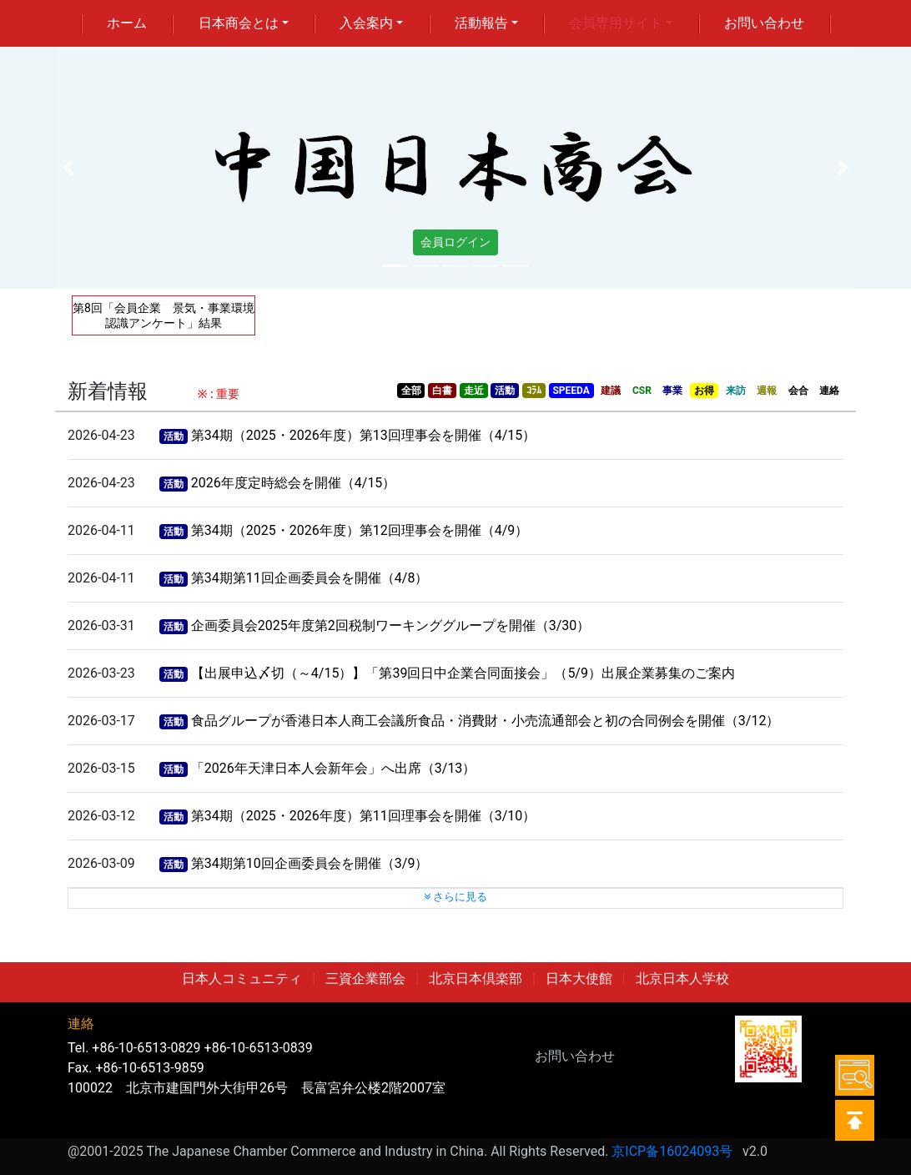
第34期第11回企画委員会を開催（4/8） (310, 578)
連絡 (829, 390)
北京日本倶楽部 (475, 978)
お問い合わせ (764, 23)
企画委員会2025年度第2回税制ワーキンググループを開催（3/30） (391, 625)
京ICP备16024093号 (672, 1151)
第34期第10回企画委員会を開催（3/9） (310, 863)
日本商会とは (239, 23)
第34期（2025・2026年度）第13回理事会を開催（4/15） (363, 435)
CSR (642, 390)
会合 (798, 390)
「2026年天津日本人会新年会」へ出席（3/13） (333, 768)
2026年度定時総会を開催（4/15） (293, 483)
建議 (611, 390)
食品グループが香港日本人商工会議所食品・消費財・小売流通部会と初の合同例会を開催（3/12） (485, 721)
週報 (767, 390)
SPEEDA (570, 390)
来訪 (736, 390)
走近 (474, 390)
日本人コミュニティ (242, 978)
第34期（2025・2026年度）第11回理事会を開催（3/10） (363, 816)
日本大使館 (579, 978)
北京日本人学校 (682, 978)
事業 (672, 390)
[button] (68, 168)
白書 (442, 390)
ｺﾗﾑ (533, 390)
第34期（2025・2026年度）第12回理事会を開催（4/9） (360, 530)
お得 (704, 390)
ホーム (127, 23)
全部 (411, 390)
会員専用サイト (615, 23)
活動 (505, 390)
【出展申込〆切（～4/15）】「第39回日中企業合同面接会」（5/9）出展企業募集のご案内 (463, 673)
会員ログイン (455, 242)
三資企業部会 (365, 978)
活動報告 (481, 23)
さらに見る (455, 896)
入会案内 (366, 23)
